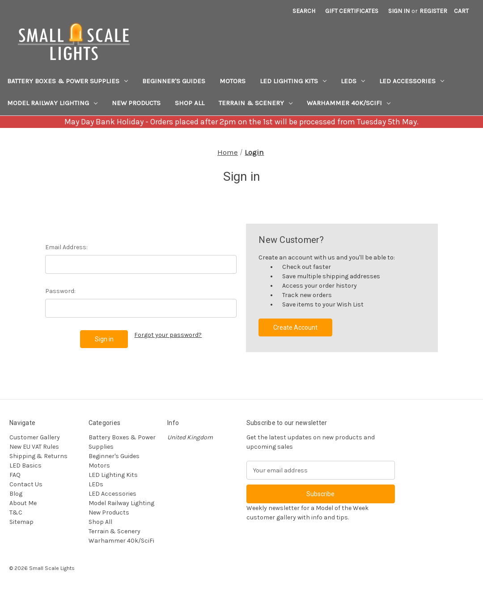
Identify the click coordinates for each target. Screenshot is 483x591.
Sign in (399, 11)
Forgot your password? (168, 335)
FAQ (15, 475)
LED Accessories (411, 81)
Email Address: (66, 247)
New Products (136, 103)
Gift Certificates (351, 11)
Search (303, 11)
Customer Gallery (34, 437)
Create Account (295, 327)
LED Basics (25, 465)
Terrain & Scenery (255, 103)
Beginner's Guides (173, 81)
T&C (15, 512)
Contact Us (25, 484)
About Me (23, 503)
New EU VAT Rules (34, 447)
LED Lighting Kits (293, 81)
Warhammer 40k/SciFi (348, 103)
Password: (60, 291)
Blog (15, 493)
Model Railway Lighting (52, 103)
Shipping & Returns (38, 456)
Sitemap (21, 522)
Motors (233, 81)
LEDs (353, 81)
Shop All (189, 103)
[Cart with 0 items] (461, 11)
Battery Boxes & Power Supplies (67, 81)
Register (433, 11)
